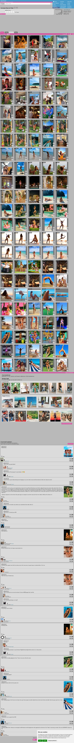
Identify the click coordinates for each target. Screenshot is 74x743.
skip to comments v (69, 372)
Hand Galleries (63, 7)
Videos (54, 4)
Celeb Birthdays (63, 6)
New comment (70, 443)
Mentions (54, 6)
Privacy (68, 4)
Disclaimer (69, 6)
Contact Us (69, 7)
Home (56, 1)
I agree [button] (40, 740)
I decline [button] (44, 740)
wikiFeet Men (55, 7)
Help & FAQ (69, 1)
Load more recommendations (67, 423)
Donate (68, 3)
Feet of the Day (63, 4)
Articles (61, 3)
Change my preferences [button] (52, 740)
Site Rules (62, 1)
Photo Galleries (56, 3)
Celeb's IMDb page (67, 9)
